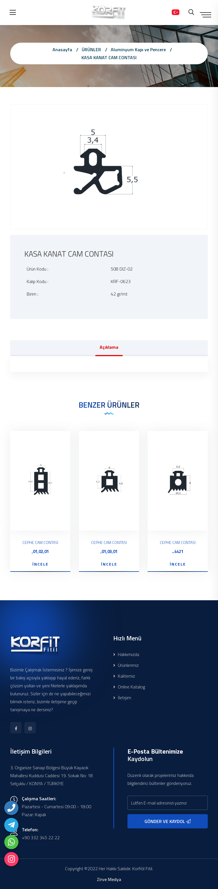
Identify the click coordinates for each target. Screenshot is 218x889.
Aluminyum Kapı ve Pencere (138, 49)
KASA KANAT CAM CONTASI (109, 57)
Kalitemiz (124, 676)
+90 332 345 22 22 (41, 837)
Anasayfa (62, 49)
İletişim (122, 697)
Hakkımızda (126, 654)
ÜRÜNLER (91, 49)
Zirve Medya (109, 879)
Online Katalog (129, 686)
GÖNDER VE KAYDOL (167, 821)
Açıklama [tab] (109, 347)
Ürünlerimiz (126, 665)
